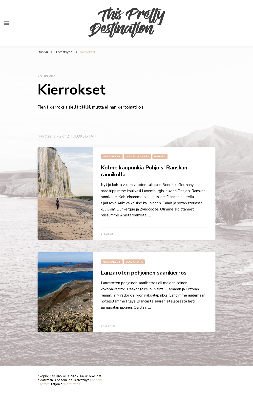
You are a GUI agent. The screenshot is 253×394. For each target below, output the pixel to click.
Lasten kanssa (137, 156)
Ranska (160, 156)
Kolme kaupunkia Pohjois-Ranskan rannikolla (144, 171)
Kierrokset (112, 156)
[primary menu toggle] (6, 23)
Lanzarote (134, 261)
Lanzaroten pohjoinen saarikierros (144, 273)
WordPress (71, 384)
